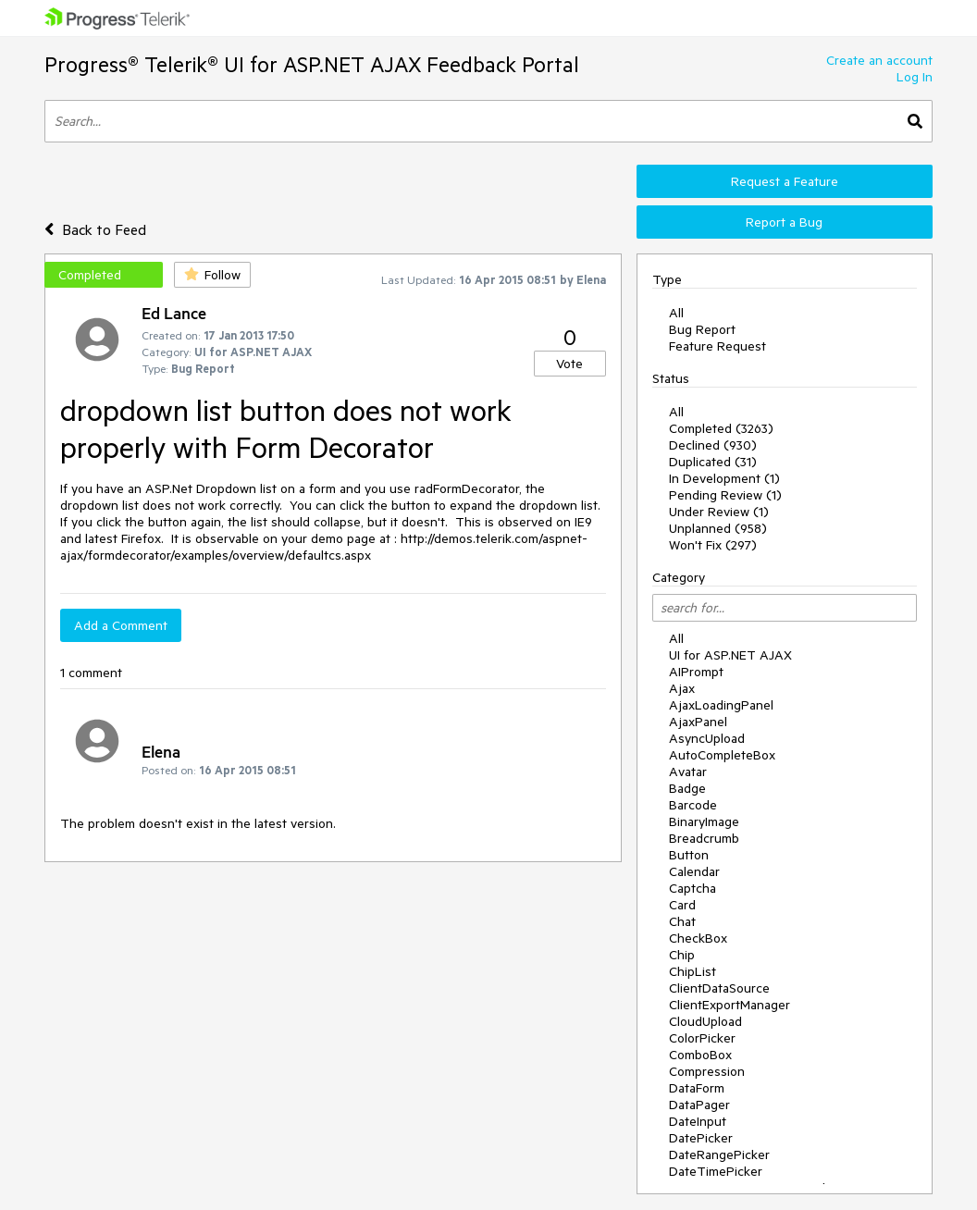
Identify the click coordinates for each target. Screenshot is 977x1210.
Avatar (688, 771)
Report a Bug (784, 222)
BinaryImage (704, 821)
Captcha (692, 888)
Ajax (682, 688)
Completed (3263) (721, 428)
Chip (682, 954)
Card (682, 904)
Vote (569, 363)
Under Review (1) (719, 511)
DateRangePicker (719, 1154)
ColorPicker (702, 1038)
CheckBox (698, 938)
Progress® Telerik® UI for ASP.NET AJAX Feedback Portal (311, 64)
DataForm (696, 1088)
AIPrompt (696, 671)
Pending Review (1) (725, 495)
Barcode (693, 804)
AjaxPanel (698, 721)
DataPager (699, 1104)
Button (689, 854)
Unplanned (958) (718, 528)
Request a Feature (784, 181)
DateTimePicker (715, 1171)
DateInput (697, 1121)
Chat (682, 921)
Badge (687, 788)
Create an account (879, 60)
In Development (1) (724, 478)
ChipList (692, 971)
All (676, 312)
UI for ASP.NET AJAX (730, 655)
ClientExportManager (729, 1004)
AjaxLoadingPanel (721, 705)
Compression (707, 1071)
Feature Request (717, 346)
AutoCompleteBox (722, 755)
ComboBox (700, 1054)
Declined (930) (713, 445)
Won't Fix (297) (713, 545)
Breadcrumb (704, 838)
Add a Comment (120, 625)
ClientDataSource (719, 988)
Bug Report (702, 329)
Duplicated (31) (713, 461)
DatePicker (701, 1138)
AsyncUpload (707, 738)
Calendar (694, 871)
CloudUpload (705, 1021)
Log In (915, 76)
